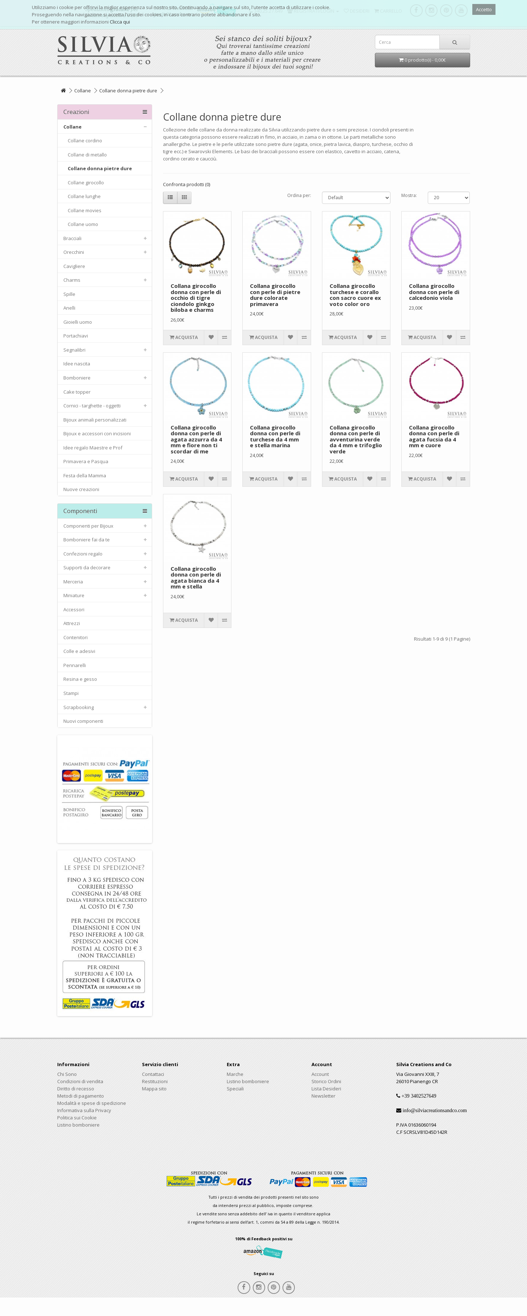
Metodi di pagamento (80, 1096)
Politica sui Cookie (77, 1117)
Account (320, 1074)
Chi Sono (67, 1074)
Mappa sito (154, 1088)
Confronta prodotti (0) (186, 184)
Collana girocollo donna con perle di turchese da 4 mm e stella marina (275, 436)
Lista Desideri (326, 1088)
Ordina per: (299, 195)
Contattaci (153, 1074)
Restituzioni (155, 1081)
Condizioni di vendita (80, 1081)
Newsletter (323, 1096)
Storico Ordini (326, 1081)
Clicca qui (120, 21)
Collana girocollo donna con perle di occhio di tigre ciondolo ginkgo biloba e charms (196, 297)
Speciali (235, 1088)
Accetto (484, 9)
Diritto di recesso (75, 1088)
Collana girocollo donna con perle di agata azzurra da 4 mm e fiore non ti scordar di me (196, 439)
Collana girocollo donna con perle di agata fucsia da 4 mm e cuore (434, 436)
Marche (235, 1074)
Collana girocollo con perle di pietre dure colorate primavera (275, 294)
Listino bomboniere (78, 1125)
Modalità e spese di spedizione (91, 1103)
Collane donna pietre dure (128, 90)
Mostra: (409, 195)
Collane (82, 90)
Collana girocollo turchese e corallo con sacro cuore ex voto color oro (355, 294)
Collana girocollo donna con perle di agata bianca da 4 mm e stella (196, 577)
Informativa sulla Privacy (84, 1110)
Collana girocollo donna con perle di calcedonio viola (434, 291)
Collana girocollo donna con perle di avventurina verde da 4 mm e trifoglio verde (356, 439)
